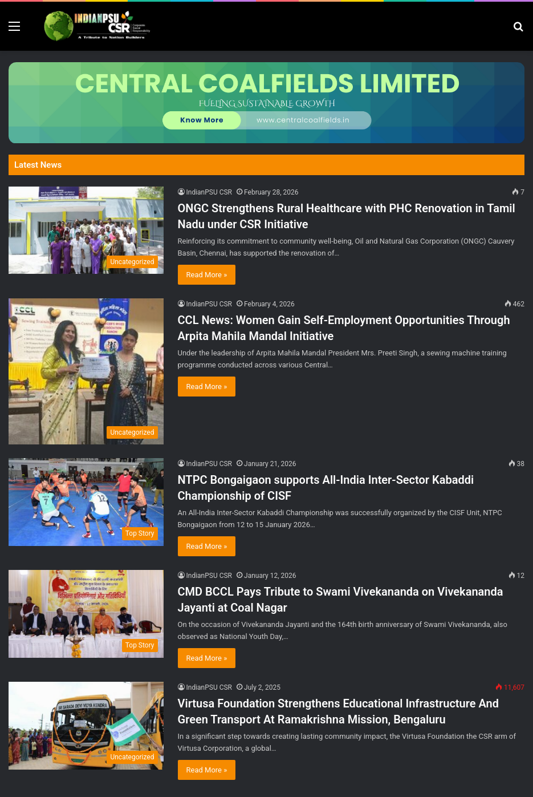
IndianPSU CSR (209, 192)
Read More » (206, 274)
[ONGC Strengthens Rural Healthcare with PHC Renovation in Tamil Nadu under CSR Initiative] (86, 230)
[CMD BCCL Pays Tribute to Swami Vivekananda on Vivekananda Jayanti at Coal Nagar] (86, 613)
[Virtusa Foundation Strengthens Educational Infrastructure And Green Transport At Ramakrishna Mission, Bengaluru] (86, 725)
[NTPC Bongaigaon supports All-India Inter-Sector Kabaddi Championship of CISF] (86, 501)
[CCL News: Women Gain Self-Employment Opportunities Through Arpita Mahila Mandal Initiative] (86, 371)
